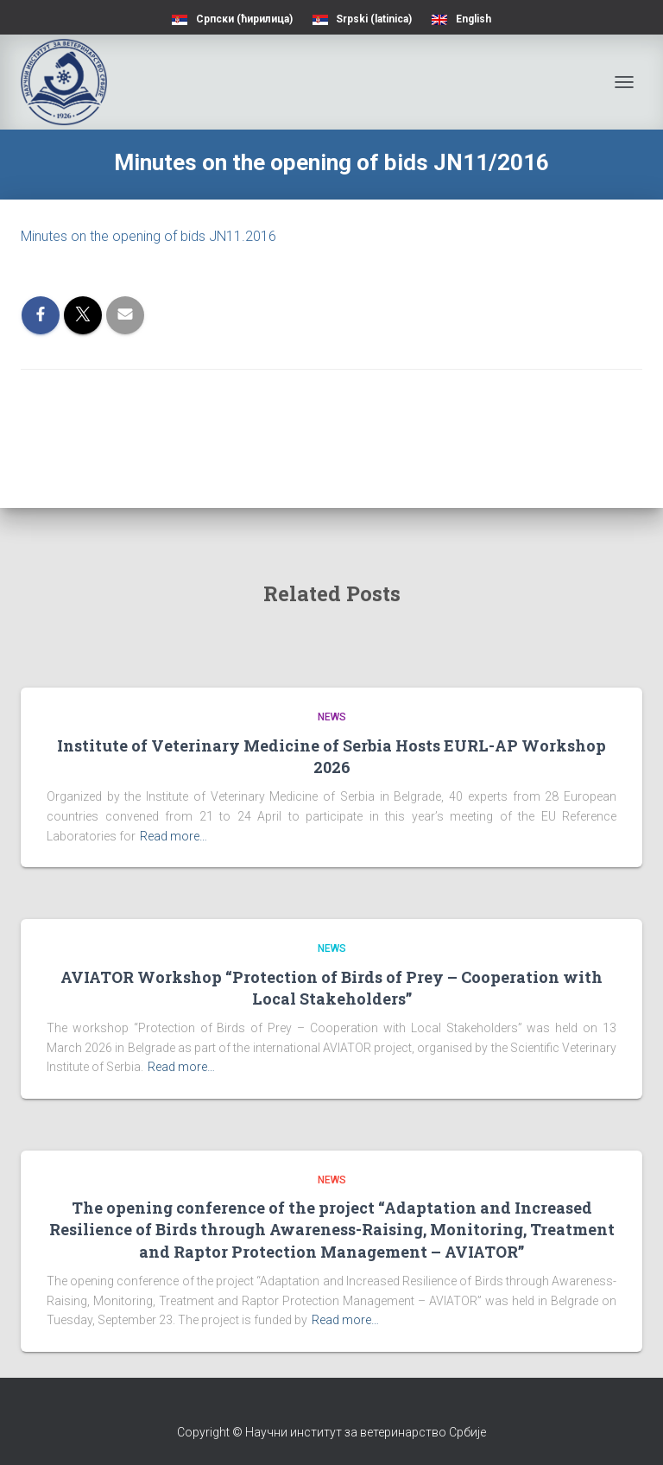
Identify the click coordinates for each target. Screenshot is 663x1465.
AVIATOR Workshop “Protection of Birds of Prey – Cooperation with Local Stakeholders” (331, 988)
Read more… (173, 836)
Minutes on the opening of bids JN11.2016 (148, 236)
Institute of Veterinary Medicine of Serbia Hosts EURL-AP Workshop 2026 (331, 756)
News (332, 717)
